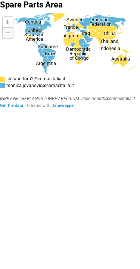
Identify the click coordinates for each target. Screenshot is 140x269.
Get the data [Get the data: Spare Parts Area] (11, 105)
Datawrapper (63, 105)
